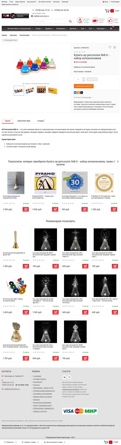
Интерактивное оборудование (19, 28)
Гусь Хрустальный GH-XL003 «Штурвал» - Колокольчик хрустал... (43, 301)
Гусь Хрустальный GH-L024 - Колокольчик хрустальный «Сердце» (43, 347)
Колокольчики (86, 97)
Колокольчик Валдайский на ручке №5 (14, 254)
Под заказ (92, 79)
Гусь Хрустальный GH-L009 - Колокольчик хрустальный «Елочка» (72, 301)
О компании (37, 376)
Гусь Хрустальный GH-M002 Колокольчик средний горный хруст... (103, 255)
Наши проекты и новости (10, 4)
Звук (82, 28)
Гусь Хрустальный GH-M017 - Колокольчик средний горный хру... (44, 255)
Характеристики (23, 121)
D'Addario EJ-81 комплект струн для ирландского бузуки (103, 197)
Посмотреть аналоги (84, 86)
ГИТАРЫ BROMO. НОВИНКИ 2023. (43, 408)
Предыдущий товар (10, 40)
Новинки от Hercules (40, 411)
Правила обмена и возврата (42, 397)
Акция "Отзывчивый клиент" (42, 406)
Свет (90, 28)
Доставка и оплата (45, 2)
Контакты (56, 2)
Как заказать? (31, 2)
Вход (105, 2)
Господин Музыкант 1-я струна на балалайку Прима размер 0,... (74, 197)
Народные (101, 28)
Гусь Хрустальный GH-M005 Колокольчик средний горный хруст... (73, 347)
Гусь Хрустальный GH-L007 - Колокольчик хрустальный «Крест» (72, 255)
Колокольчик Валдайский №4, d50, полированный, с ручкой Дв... (16, 346)
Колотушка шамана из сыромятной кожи (11, 197)
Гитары (38, 28)
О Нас (11, 2)
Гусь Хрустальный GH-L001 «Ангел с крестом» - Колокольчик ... (105, 300)
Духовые (73, 28)
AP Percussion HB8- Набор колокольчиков (13, 300)
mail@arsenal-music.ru (41, 16)
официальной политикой (70, 389)
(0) (9, 203)
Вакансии (65, 2)
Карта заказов (20, 2)
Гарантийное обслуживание (42, 394)
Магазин (4, 2)
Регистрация (115, 2)
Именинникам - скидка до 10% (43, 388)
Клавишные (60, 28)
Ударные (48, 28)
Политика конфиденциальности (44, 391)
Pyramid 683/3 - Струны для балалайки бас (42, 197)
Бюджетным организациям (42, 403)
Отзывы (41, 120)
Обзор (7, 121)
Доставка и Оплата (39, 379)
